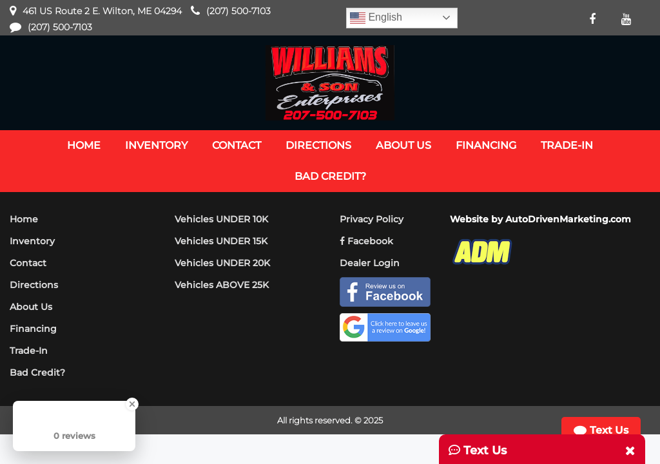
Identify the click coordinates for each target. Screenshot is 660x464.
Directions (34, 285)
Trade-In (29, 350)
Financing (33, 328)
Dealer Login (370, 263)
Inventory (32, 241)
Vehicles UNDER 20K (222, 263)
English (376, 18)
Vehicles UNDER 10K (221, 219)
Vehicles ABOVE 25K (222, 285)
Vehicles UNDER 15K (221, 241)
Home (24, 219)
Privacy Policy (371, 219)
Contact (28, 263)
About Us (31, 307)
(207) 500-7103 (238, 11)
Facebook (366, 241)
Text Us (600, 430)
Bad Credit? (37, 372)
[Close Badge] (132, 404)
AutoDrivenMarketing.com (568, 219)
